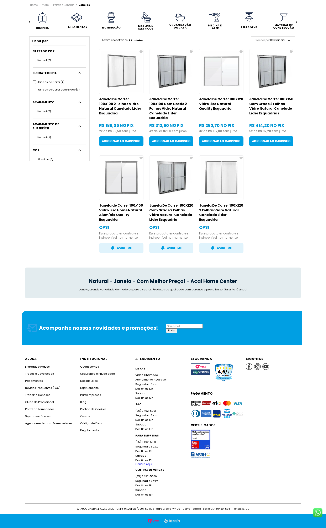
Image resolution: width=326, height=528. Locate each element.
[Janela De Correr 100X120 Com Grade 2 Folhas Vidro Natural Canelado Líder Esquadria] (171, 204)
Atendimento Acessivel (151, 380)
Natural (44, 60)
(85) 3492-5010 (145, 442)
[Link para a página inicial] (33, 4)
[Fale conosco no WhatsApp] (317, 513)
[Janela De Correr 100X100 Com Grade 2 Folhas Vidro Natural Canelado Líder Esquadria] (171, 98)
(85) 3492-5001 (145, 411)
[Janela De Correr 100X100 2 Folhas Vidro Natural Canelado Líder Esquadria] (121, 98)
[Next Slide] (296, 22)
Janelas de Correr (50, 82)
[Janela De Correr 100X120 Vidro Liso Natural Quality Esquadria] (221, 98)
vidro (45, 5)
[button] (59, 51)
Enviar (171, 330)
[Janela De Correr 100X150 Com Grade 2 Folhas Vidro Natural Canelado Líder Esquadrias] (271, 98)
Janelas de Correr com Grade (58, 89)
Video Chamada (146, 375)
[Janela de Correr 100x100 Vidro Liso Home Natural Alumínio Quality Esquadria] (121, 204)
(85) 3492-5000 (146, 476)
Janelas (84, 5)
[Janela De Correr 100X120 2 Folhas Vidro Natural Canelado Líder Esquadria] (221, 204)
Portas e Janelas (63, 5)
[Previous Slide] (29, 22)
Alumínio (45, 159)
